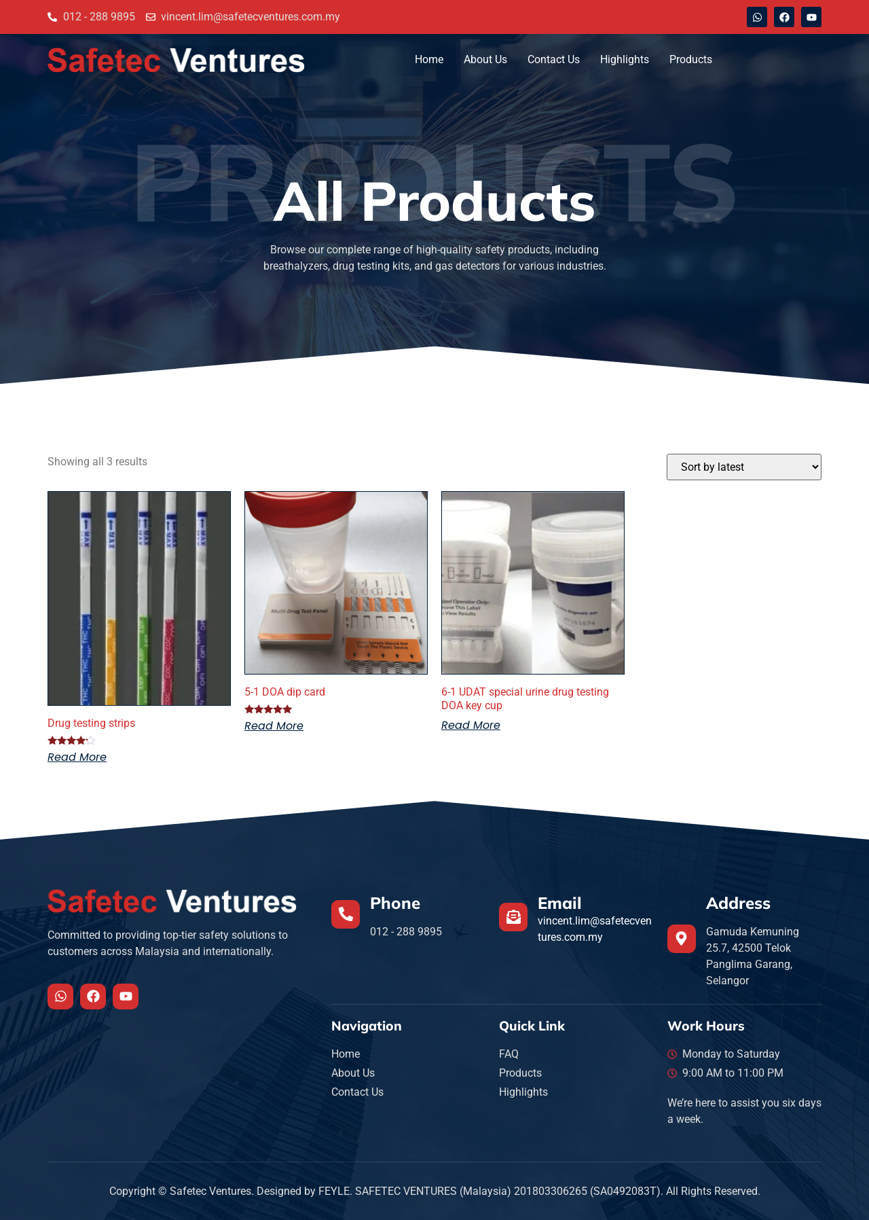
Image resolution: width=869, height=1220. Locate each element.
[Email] (513, 917)
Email (560, 903)
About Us (485, 59)
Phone (395, 903)
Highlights (624, 59)
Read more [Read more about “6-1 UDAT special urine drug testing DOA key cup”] (470, 725)
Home (429, 59)
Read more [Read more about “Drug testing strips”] (77, 757)
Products (690, 59)
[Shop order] (744, 467)
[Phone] (345, 914)
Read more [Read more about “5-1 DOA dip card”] (273, 726)
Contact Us (554, 59)
